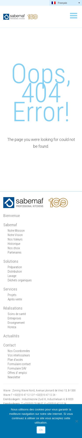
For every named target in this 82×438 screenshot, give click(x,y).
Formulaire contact (19, 364)
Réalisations (13, 308)
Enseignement (16, 322)
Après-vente (15, 299)
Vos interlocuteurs (19, 355)
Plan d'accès (15, 359)
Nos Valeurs (15, 239)
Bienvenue (11, 215)
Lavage (12, 276)
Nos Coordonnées (19, 351)
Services (10, 289)
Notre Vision (15, 235)
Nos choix (14, 248)
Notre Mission (16, 230)
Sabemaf (10, 225)
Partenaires (14, 252)
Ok (41, 429)
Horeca (12, 327)
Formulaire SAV (17, 368)
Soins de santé (17, 314)
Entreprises (14, 318)
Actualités (11, 336)
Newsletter (14, 377)
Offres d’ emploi (17, 373)
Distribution (15, 271)
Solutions (10, 261)
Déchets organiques (20, 280)
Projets (12, 295)
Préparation (15, 267)
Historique (14, 243)
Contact (9, 345)
